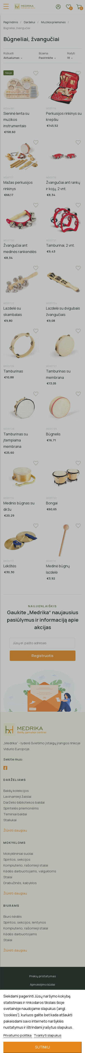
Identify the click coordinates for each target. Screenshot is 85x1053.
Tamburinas (13, 371)
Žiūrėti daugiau (15, 830)
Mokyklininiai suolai (18, 853)
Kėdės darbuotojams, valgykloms (29, 871)
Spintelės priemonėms (21, 808)
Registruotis (42, 655)
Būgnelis (53, 434)
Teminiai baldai (15, 814)
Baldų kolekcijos (16, 790)
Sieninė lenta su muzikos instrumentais (16, 119)
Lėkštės (9, 565)
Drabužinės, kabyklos (20, 883)
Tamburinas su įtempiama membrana (15, 440)
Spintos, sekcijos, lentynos (24, 922)
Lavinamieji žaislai (17, 796)
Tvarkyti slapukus (47, 1035)
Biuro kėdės (12, 916)
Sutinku (42, 1047)
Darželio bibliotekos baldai (24, 802)
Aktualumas (13, 58)
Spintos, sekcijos (16, 859)
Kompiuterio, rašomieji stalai (25, 865)
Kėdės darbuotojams (20, 934)
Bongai (52, 503)
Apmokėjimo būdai (42, 984)
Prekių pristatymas (42, 976)
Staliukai (10, 820)
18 (70, 58)
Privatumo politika (17, 1035)
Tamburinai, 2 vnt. (60, 245)
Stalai (7, 877)
